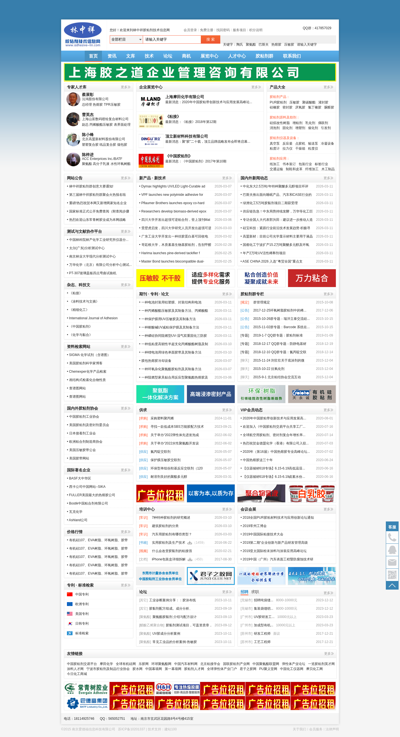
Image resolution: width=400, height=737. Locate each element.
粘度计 (275, 148)
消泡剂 (275, 128)
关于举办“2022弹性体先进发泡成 (175, 435)
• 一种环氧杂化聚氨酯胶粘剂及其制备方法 (170, 369)
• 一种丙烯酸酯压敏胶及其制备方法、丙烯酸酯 (173, 311)
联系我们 (292, 56)
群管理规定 (255, 302)
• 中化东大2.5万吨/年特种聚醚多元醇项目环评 (274, 186)
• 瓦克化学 (74, 512)
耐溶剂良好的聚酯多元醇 (169, 477)
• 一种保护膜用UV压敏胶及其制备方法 (167, 319)
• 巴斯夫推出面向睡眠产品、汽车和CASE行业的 (276, 195)
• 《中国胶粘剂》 (79, 326)
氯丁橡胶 (314, 107)
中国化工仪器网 (291, 669)
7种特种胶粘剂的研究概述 (171, 518)
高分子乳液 (101, 165)
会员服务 (315, 729)
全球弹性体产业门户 (222, 669)
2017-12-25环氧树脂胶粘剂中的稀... (279, 310)
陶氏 (239, 44)
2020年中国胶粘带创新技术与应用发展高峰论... (217, 102)
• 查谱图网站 (76, 388)
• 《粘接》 (74, 293)
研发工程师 (256, 633)
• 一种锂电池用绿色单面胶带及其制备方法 (170, 352)
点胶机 (300, 143)
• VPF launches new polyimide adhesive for (171, 195)
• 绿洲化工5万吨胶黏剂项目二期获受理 (269, 203)
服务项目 (239, 30)
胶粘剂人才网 (194, 669)
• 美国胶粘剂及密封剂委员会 (88, 425)
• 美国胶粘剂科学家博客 (84, 363)
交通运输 (276, 169)
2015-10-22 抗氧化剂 (269, 369)
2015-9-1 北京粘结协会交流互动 (277, 377)
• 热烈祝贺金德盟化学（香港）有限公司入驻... (275, 443)
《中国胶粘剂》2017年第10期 (204, 161)
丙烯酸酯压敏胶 (101, 126)
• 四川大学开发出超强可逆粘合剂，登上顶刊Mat (174, 220)
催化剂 (313, 128)
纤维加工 (312, 169)
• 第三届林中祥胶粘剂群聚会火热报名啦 (96, 195)
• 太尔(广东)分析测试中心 (86, 248)
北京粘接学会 (210, 664)
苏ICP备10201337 (131, 729)
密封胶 (287, 107)
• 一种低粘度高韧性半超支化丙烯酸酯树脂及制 (173, 344)
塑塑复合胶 (90, 146)
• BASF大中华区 (79, 478)
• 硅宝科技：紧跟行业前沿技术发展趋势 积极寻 (275, 228)
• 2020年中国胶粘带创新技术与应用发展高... (273, 418)
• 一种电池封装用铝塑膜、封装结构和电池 (170, 302)
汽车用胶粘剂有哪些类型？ (172, 534)
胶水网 (137, 669)
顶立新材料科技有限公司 (186, 136)
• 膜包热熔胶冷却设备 (155, 361)
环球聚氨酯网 (161, 664)
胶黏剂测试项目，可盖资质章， (175, 625)
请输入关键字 (307, 44)
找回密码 (223, 30)
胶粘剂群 (264, 56)
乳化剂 (310, 123)
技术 (149, 56)
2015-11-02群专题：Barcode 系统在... (281, 327)
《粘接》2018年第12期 (199, 122)
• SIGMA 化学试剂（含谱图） (89, 355)
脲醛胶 (329, 107)
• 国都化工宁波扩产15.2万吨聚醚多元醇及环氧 (275, 245)
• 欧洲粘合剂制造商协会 (84, 442)
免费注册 (206, 30)
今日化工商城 (77, 674)
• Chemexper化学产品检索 (86, 372)
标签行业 (321, 164)
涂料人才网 (75, 669)
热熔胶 (276, 44)
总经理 (87, 106)
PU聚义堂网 (268, 669)
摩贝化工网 (314, 669)
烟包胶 (122, 146)
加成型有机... (257, 625)
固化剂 (287, 128)
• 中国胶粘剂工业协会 (83, 417)
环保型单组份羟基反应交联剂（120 (177, 468)
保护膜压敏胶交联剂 (166, 460)
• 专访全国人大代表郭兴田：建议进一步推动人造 (277, 220)
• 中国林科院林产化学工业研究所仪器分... (98, 240)
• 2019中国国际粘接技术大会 (262, 534)
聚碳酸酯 (309, 102)
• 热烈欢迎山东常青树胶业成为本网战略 (96, 220)
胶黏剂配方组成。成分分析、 (165, 608)
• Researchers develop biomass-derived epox (172, 211)
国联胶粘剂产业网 (236, 664)
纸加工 (275, 164)
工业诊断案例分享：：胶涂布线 (167, 600)
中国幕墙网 (153, 669)
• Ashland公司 (77, 520)
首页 (93, 56)
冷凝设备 (327, 143)
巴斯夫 (264, 44)
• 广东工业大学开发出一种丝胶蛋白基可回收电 (173, 236)
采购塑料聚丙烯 (162, 418)
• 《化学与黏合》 (79, 335)
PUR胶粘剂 (278, 102)
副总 (85, 126)
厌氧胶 (300, 107)
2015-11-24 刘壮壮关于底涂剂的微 (279, 360)
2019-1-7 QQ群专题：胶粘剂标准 (278, 335)
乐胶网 (144, 664)
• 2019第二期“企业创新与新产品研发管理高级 (274, 543)
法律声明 (332, 729)
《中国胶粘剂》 (178, 156)
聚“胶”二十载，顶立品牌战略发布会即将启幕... (216, 142)
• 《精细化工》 (78, 310)
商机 (186, 56)
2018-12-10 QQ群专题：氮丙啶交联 (279, 352)
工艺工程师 (256, 642)
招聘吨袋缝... (257, 600)
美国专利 (82, 614)
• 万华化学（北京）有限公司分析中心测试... (99, 265)
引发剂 (326, 128)
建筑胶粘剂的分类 (165, 526)
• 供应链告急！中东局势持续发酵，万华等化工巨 (277, 211)
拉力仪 (287, 148)
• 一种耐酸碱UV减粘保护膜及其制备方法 (169, 327)
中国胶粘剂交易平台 (82, 664)
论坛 (167, 56)
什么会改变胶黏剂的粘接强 (172, 551)
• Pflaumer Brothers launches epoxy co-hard (171, 203)
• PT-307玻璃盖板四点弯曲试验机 (91, 273)
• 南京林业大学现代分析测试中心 (91, 256)
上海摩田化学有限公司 (184, 97)
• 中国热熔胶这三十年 (257, 460)
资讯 (112, 56)
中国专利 (82, 594)
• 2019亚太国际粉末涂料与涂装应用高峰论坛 (274, 551)
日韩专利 (82, 623)
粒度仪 (313, 148)
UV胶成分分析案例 (159, 633)
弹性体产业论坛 (293, 664)
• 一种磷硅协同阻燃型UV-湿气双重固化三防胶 (173, 336)
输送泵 (313, 143)
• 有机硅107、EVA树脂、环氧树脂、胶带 (97, 540)
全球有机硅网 (126, 664)
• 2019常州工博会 (254, 526)
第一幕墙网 (173, 669)
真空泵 (275, 143)
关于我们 (299, 729)
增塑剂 (300, 128)
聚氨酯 (251, 44)
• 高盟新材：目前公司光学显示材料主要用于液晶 (277, 236)
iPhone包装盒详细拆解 (169, 559)
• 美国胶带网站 (78, 458)
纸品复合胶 (107, 146)
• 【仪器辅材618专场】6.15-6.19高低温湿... (273, 468)
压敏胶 (289, 44)
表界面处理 (122, 126)
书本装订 (289, 164)
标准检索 (82, 633)
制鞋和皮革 (294, 169)
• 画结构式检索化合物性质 (86, 380)
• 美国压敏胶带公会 (81, 450)
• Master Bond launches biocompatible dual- (171, 261)
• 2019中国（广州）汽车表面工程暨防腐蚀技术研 (277, 559)
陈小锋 (88, 136)
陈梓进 (88, 156)
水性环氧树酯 (121, 165)
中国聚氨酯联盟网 (265, 664)
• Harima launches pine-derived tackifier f (169, 253)
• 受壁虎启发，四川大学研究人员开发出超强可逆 (175, 228)
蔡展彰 (88, 96)
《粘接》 (173, 116)
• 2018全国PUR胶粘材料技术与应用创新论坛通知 (277, 518)
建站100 (170, 729)
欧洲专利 (82, 604)
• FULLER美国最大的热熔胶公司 (91, 495)
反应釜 (287, 143)
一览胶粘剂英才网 (321, 664)
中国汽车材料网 (186, 664)
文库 (130, 56)
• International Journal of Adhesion (93, 318)
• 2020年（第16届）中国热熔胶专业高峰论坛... (275, 452)
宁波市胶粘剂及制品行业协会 (108, 669)
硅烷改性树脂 (280, 123)
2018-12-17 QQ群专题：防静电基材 (279, 344)
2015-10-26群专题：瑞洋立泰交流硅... (281, 319)
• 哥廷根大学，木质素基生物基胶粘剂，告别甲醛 (175, 245)
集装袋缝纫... (257, 608)
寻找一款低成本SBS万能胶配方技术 (177, 427)
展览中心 (209, 56)
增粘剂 (297, 123)
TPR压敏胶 (112, 106)
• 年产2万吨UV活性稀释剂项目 (263, 253)
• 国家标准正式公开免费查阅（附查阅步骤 (98, 211)
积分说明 (255, 30)
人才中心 (237, 56)
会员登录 (190, 30)
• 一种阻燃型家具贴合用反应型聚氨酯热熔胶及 (173, 377)
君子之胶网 (248, 669)
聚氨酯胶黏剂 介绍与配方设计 (168, 617)
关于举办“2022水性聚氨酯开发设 (175, 443)
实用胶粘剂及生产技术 (168, 543)
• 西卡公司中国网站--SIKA (86, 487)
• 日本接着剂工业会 (81, 433)
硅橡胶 (275, 107)
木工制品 (328, 169)
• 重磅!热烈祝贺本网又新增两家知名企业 (97, 203)
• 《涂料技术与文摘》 (83, 301)
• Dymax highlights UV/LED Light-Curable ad (172, 186)
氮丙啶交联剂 (161, 452)
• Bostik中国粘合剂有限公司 (87, 503)
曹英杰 (88, 116)
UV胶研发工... (257, 617)
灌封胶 (323, 102)
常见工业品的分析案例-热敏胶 (168, 642)
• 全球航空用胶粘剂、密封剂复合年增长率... (273, 435)
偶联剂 (323, 123)
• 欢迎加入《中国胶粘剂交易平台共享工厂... (273, 427)
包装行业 (305, 164)
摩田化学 (106, 664)
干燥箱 (300, 148)
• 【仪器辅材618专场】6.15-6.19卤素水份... (273, 477)
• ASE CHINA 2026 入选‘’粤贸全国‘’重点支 (271, 261)
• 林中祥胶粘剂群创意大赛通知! (90, 186)
